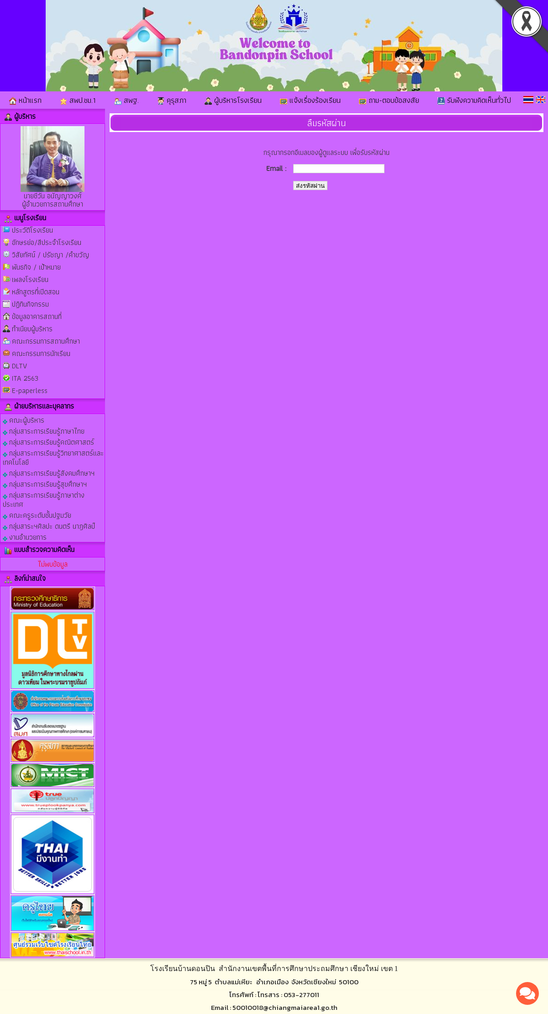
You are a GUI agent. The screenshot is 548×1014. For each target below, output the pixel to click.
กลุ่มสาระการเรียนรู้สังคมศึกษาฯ (49, 472)
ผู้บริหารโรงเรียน (233, 100)
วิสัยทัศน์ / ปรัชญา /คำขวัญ (50, 254)
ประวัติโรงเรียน (32, 230)
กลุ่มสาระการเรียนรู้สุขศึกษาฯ (45, 483)
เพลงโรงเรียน (30, 279)
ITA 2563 (25, 378)
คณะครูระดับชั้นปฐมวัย (37, 515)
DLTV (19, 366)
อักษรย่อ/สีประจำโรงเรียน (46, 242)
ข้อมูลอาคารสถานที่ (37, 316)
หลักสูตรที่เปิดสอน (35, 291)
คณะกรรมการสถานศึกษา (46, 341)
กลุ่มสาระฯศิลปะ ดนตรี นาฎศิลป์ (49, 525)
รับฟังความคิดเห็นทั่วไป (474, 100)
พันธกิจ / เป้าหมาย (36, 267)
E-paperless (29, 390)
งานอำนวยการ (25, 536)
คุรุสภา (171, 100)
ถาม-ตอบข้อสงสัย (389, 100)
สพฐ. (126, 100)
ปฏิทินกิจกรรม (30, 304)
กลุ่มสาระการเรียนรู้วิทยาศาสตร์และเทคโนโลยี (53, 457)
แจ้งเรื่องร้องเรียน (310, 100)
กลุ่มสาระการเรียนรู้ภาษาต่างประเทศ (43, 499)
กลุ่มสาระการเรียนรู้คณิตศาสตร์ (48, 441)
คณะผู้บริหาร (23, 419)
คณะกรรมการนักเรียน (41, 353)
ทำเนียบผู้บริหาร (32, 328)
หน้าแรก (25, 100)
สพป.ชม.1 (78, 100)
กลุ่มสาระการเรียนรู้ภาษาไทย (43, 430)
